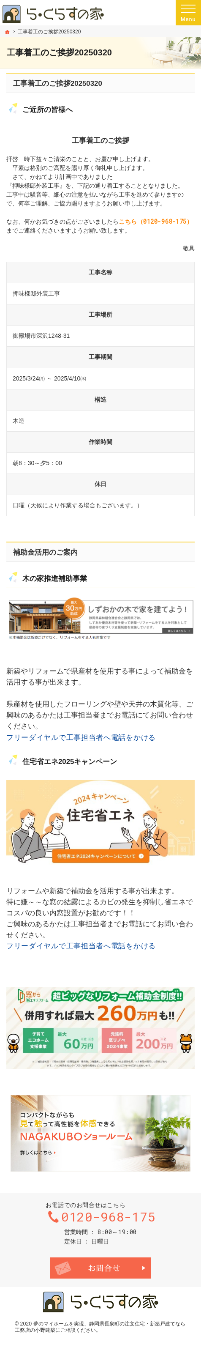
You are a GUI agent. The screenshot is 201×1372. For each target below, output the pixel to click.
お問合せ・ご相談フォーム (100, 1268)
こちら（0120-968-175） (156, 221)
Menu (188, 12)
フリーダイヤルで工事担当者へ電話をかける (81, 737)
